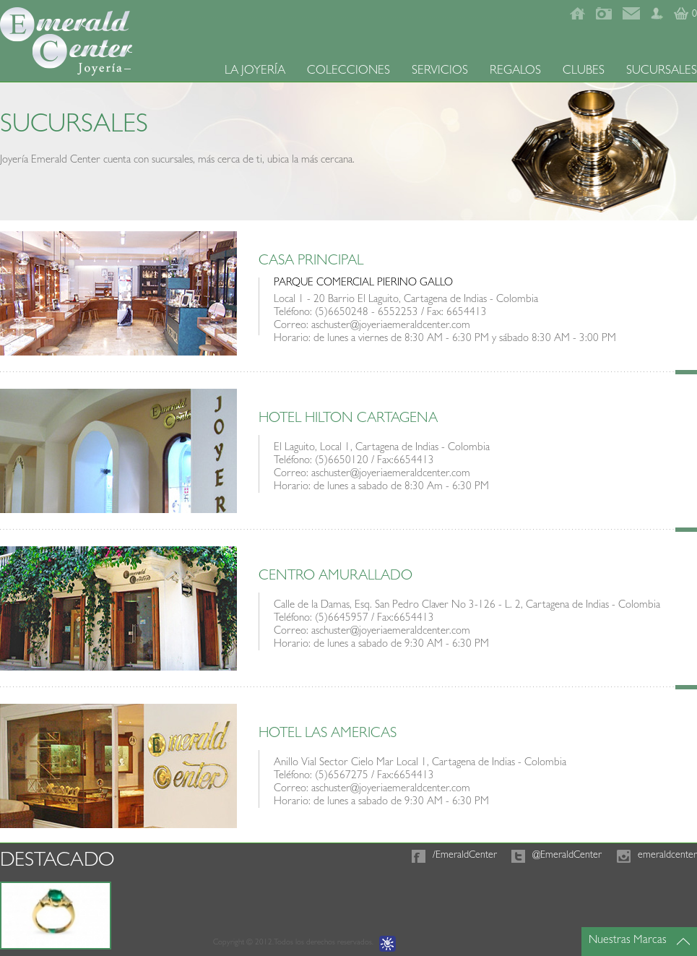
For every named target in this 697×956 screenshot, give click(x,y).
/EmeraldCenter (465, 856)
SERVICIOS (440, 71)
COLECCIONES (348, 71)
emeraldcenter (667, 856)
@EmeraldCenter (567, 856)
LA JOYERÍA (255, 71)
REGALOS (515, 71)
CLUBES (584, 71)
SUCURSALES (661, 71)
